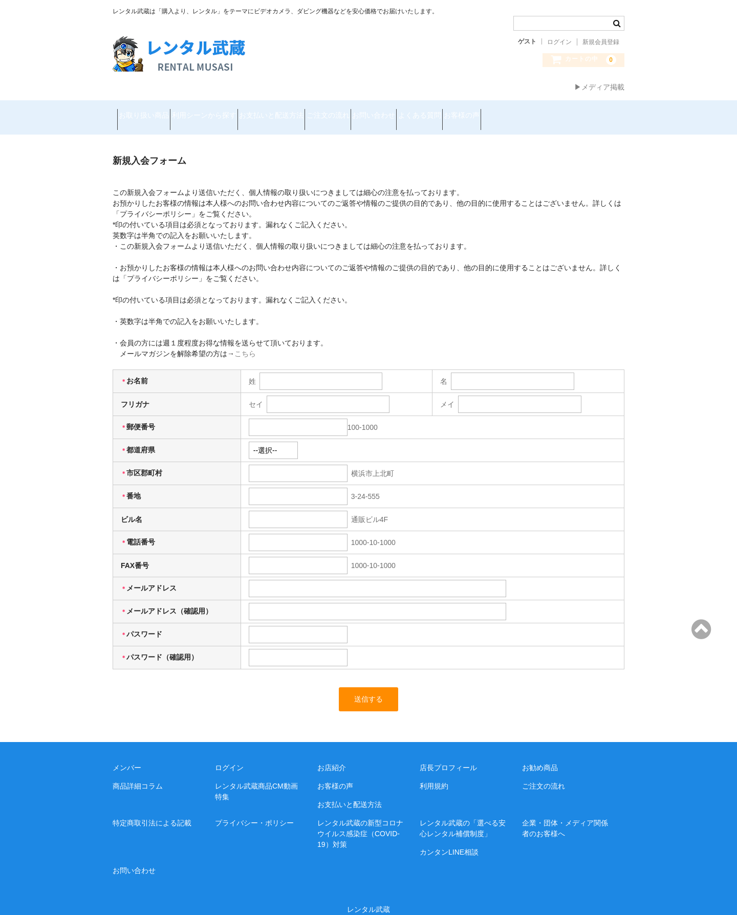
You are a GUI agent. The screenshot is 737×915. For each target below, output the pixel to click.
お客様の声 (575, 111)
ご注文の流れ (386, 111)
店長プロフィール (448, 755)
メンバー (127, 755)
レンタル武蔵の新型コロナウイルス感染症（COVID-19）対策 (360, 821)
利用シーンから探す (226, 111)
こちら (245, 341)
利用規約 (434, 773)
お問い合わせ (450, 111)
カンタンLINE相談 (449, 839)
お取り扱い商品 (148, 111)
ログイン (559, 42)
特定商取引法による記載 (152, 810)
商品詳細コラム (138, 773)
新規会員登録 (600, 42)
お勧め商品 (540, 755)
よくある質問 (514, 111)
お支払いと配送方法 (312, 111)
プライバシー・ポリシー (254, 810)
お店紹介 (331, 755)
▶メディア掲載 (599, 87)
